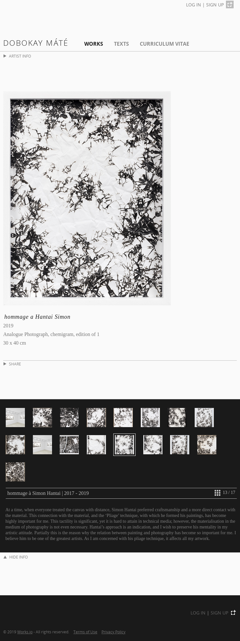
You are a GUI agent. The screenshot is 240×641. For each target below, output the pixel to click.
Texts (121, 43)
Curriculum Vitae (164, 43)
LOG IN (193, 5)
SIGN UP (215, 5)
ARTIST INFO (17, 56)
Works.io (25, 631)
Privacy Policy (113, 631)
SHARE (12, 364)
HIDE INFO (16, 557)
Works (93, 43)
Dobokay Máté (36, 42)
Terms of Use (85, 631)
